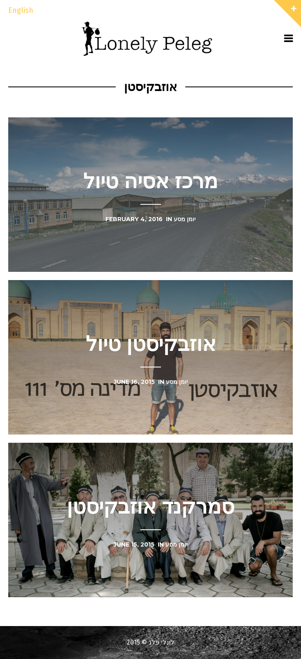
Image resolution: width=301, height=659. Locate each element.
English (20, 10)
